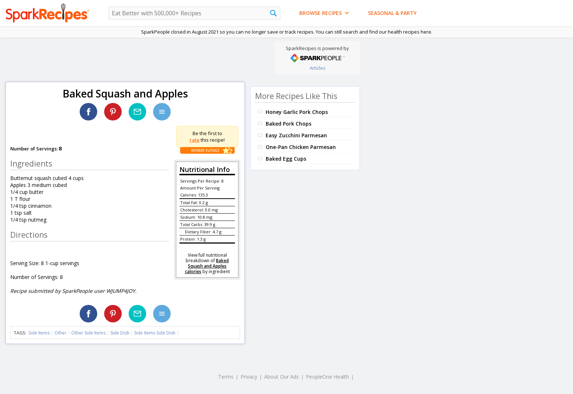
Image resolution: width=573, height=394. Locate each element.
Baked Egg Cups (286, 158)
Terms (226, 376)
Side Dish (119, 333)
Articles (318, 68)
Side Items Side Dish (154, 333)
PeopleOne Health (327, 376)
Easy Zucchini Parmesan (296, 135)
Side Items (39, 333)
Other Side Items (88, 333)
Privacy (248, 376)
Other (60, 333)
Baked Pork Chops (288, 123)
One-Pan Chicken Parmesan (301, 147)
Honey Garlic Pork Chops (297, 111)
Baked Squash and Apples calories (207, 266)
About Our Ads (281, 376)
